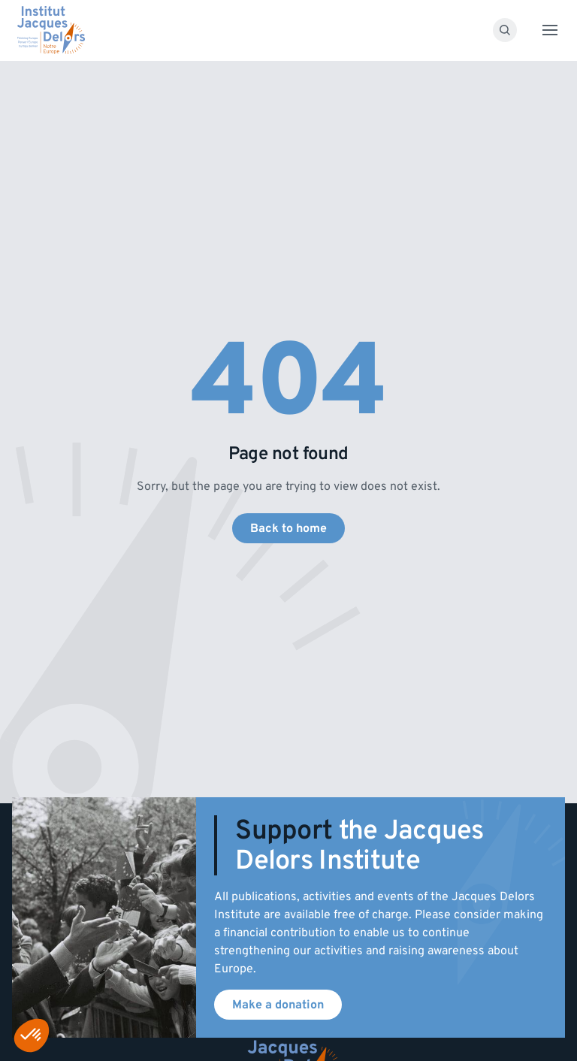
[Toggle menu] (550, 30)
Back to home (288, 528)
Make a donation (278, 1004)
